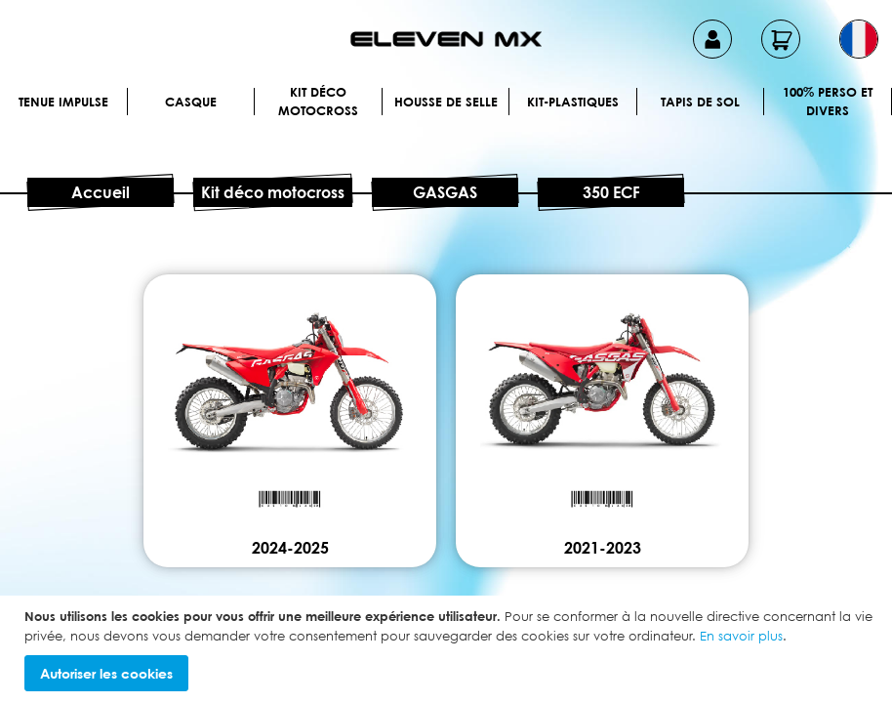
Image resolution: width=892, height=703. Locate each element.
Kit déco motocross (318, 101)
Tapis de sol (700, 101)
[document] (448, 649)
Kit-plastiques (573, 101)
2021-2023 (602, 548)
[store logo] (446, 39)
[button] (858, 39)
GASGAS (445, 192)
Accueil (100, 192)
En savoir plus (741, 635)
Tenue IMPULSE (63, 101)
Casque (191, 101)
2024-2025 (290, 548)
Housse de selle (446, 101)
